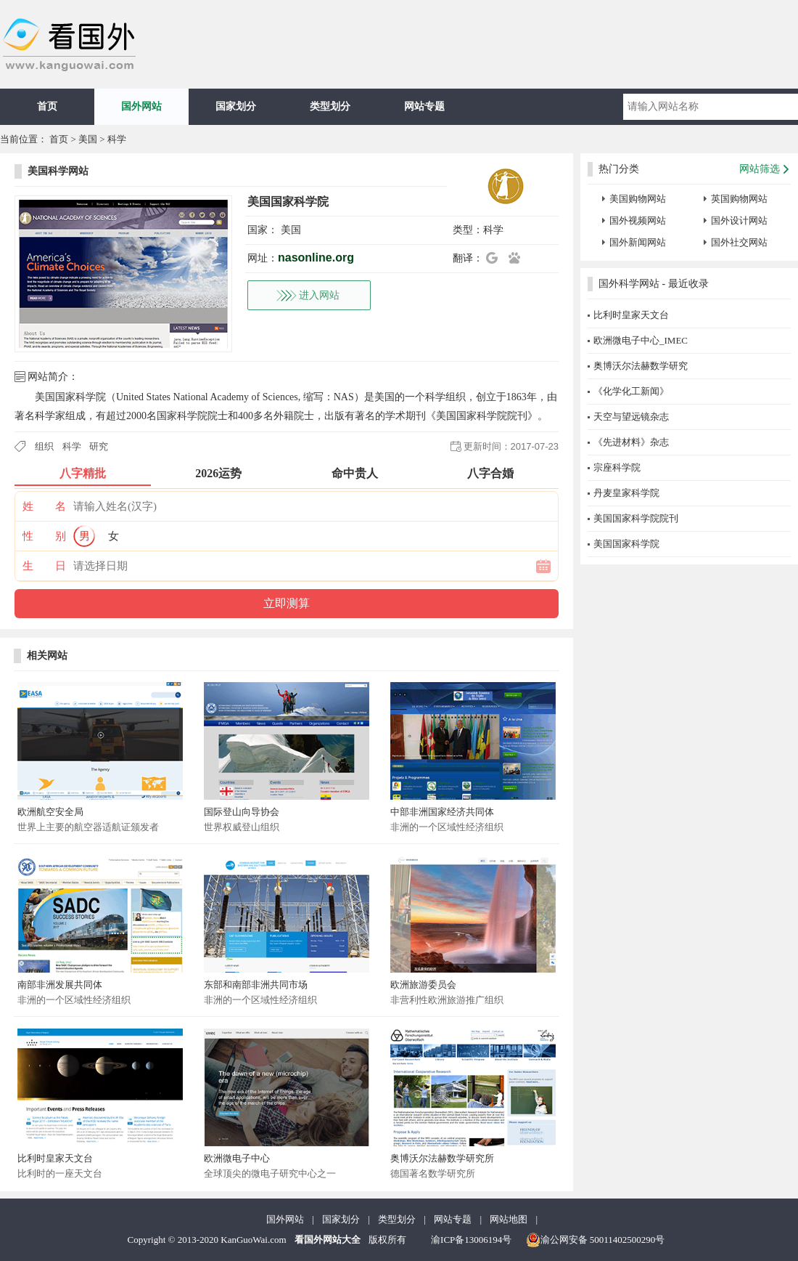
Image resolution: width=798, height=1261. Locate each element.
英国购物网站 (739, 198)
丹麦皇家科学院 (626, 492)
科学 (116, 139)
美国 (87, 139)
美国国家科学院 (626, 543)
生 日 (44, 566)
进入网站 (319, 295)
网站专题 (424, 106)
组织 (44, 446)
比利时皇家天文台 (55, 1158)
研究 (98, 446)
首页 (47, 106)
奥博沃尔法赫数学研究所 (442, 1158)
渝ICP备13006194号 (471, 1239)
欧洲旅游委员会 (423, 984)
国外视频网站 (637, 220)
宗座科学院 (617, 467)
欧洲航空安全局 (50, 811)
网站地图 (508, 1219)
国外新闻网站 (637, 242)
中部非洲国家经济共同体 (442, 811)
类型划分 (330, 106)
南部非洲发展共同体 (59, 984)
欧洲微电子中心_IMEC (640, 340)
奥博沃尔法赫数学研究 (640, 365)
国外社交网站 (739, 242)
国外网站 (141, 106)
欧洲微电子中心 (237, 1158)
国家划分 (235, 106)
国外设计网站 (739, 220)
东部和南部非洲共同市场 (256, 984)
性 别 (44, 536)
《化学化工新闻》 (631, 391)
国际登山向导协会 (241, 811)
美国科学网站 (58, 171)
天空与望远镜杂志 (631, 416)
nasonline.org (316, 257)
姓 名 (44, 506)
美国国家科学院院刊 (635, 518)
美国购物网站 (637, 198)
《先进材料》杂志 (631, 442)
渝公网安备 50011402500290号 (595, 1240)
